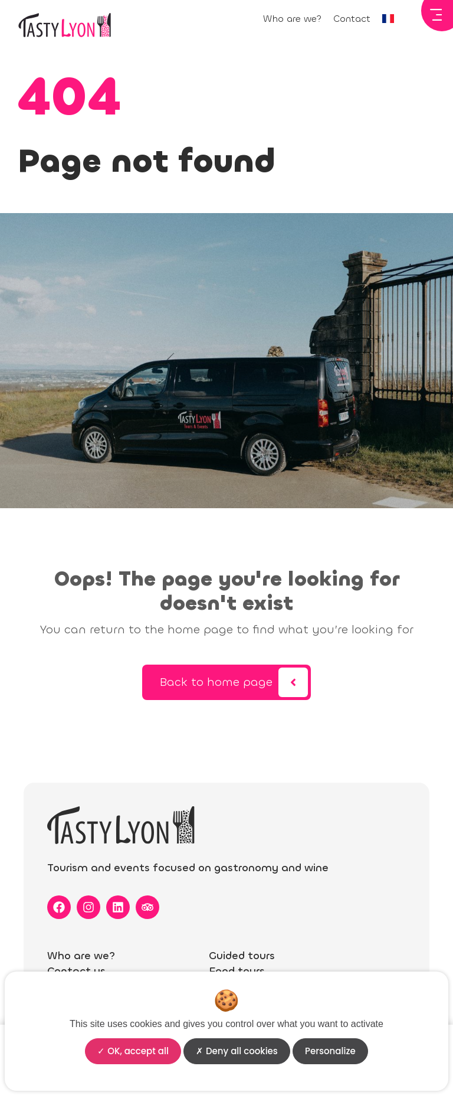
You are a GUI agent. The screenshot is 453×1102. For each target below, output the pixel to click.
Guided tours (242, 956)
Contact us (76, 971)
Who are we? (292, 18)
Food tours (237, 971)
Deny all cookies (237, 1051)
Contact (351, 18)
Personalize (330, 1051)
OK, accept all (133, 1051)
